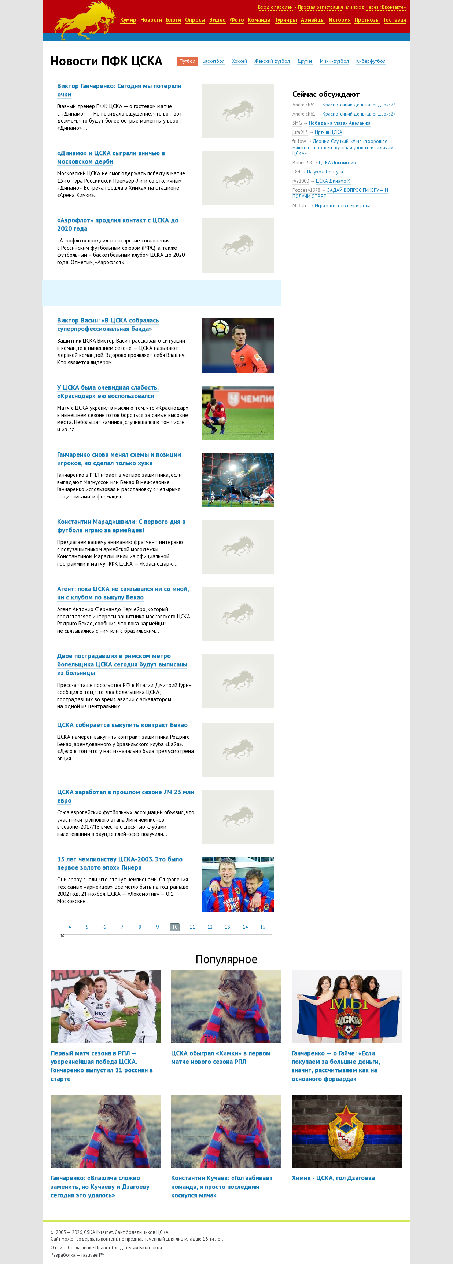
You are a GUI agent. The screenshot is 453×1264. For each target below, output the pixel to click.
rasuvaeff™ (93, 1255)
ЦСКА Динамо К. (333, 181)
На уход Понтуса (325, 172)
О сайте (59, 1248)
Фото (237, 19)
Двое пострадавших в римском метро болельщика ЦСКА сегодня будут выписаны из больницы (122, 664)
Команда (259, 19)
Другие (305, 61)
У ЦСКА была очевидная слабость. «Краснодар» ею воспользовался (108, 391)
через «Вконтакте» (386, 7)
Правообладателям (116, 1248)
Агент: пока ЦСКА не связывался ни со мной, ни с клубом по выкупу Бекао (123, 592)
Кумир (128, 19)
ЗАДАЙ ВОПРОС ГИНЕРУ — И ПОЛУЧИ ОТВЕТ (340, 193)
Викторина (150, 1248)
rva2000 (300, 181)
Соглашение (81, 1248)
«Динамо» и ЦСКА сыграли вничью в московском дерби (111, 157)
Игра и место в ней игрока (343, 205)
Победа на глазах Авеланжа (340, 123)
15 (262, 927)
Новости (151, 19)
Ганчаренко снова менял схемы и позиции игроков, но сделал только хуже (119, 458)
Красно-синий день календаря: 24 (359, 105)
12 (210, 927)
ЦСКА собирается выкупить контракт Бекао (122, 724)
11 (192, 927)
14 (245, 927)
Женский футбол (272, 61)
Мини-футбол (334, 61)
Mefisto (300, 205)
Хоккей (239, 61)
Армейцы (313, 19)
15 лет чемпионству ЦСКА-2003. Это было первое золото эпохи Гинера (120, 863)
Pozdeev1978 (306, 190)
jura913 (300, 132)
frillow (299, 141)
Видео (217, 19)
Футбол (187, 61)
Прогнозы (367, 19)
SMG (297, 123)
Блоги (173, 19)
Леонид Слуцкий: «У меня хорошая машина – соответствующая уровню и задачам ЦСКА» (342, 147)
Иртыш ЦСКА (328, 132)
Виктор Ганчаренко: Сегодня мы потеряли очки (119, 89)
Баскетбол (214, 61)
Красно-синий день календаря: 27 (359, 114)
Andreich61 (304, 105)
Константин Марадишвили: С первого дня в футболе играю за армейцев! (121, 525)
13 (227, 927)
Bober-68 (302, 163)
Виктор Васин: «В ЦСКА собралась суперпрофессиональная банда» (108, 324)
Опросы (195, 19)
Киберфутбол (371, 61)
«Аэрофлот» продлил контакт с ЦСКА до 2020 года (117, 224)
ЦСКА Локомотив (337, 163)
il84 (296, 172)
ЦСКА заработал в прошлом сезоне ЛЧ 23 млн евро (125, 796)
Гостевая (395, 19)
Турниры (286, 19)
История (340, 19)
